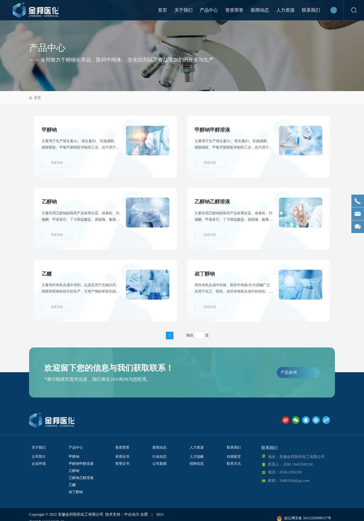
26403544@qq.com (294, 480)
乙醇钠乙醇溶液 (212, 201)
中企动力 (131, 514)
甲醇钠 (49, 130)
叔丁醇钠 (205, 274)
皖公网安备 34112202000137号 (304, 518)
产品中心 (47, 48)
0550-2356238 (290, 472)
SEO (159, 514)
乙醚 (47, 274)
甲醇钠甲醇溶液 (212, 130)
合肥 (144, 514)
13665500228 (302, 464)
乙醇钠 (49, 201)
